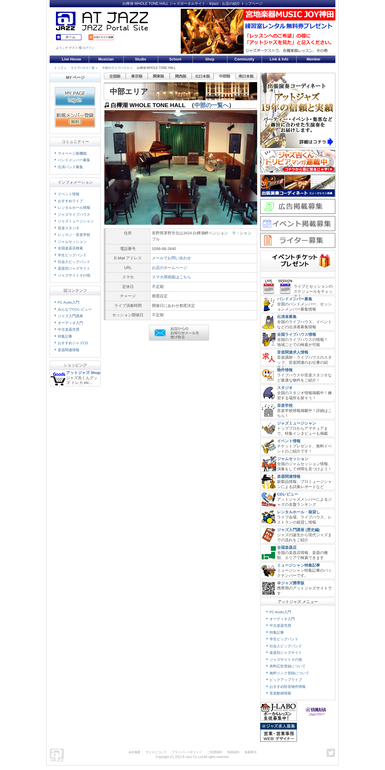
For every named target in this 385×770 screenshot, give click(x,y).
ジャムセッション (72, 241)
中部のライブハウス (115, 68)
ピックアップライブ (286, 680)
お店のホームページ (169, 267)
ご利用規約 (214, 752)
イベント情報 (68, 194)
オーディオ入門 (70, 323)
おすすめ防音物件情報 (288, 686)
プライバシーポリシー (187, 752)
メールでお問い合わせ (171, 258)
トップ (58, 68)
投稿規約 (233, 752)
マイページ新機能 (72, 153)
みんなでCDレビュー (75, 309)
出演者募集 (287, 316)
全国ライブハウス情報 (296, 334)
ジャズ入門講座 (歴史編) (298, 529)
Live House (71, 59)
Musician (106, 59)
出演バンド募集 (70, 167)
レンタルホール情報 (74, 207)
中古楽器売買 (68, 329)
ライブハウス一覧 (83, 68)
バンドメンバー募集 (74, 160)
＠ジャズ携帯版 (290, 583)
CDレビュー (287, 494)
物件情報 (285, 370)
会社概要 (134, 752)
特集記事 (65, 336)
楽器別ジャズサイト (74, 268)
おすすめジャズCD (73, 343)
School (175, 59)
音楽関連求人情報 (292, 352)
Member (313, 59)
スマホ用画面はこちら (171, 277)
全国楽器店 (287, 547)
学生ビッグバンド (72, 255)
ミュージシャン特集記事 (298, 565)
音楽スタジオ (68, 228)
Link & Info (279, 59)
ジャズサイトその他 (74, 275)
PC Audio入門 (68, 302)
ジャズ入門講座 (70, 316)
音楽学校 (285, 405)
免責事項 (251, 752)
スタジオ (285, 387)
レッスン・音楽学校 (74, 235)
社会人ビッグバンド (74, 262)
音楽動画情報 (280, 693)
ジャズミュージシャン (76, 221)
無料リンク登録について (289, 673)
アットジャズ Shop (83, 372)
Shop (209, 59)
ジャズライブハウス (74, 214)
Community (244, 59)
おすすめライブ (70, 201)
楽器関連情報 (68, 350)
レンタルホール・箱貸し (298, 512)
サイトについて (156, 752)
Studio (140, 59)
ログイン (88, 47)
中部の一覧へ (211, 105)
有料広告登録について (288, 666)
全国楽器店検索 (70, 248)
